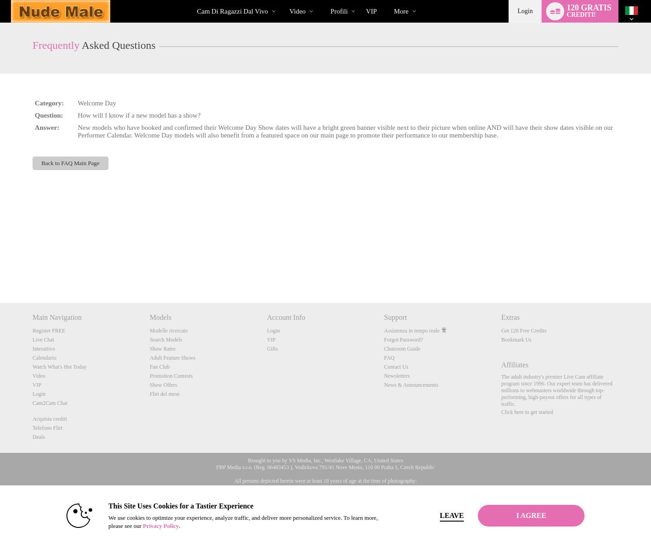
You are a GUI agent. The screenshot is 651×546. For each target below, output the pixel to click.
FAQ (389, 358)
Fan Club (160, 367)
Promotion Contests (171, 376)
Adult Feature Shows (172, 358)
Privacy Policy (161, 525)
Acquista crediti (50, 419)
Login (525, 11)
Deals (39, 437)
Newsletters (397, 376)
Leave (452, 515)
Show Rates (162, 349)
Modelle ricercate (169, 331)
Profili (339, 11)
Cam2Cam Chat (50, 403)
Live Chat (43, 340)
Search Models (166, 340)
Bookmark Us (516, 340)
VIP (371, 11)
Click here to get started (527, 412)
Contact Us (396, 367)
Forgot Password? (403, 340)
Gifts (272, 349)
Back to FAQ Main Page (70, 163)
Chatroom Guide (402, 349)
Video (297, 11)
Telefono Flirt (47, 428)
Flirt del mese (164, 394)
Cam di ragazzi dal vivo (232, 11)
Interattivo (44, 349)
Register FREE (49, 331)
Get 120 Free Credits (524, 331)
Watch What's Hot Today (60, 367)
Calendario (45, 358)
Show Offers (163, 385)
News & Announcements (411, 385)
